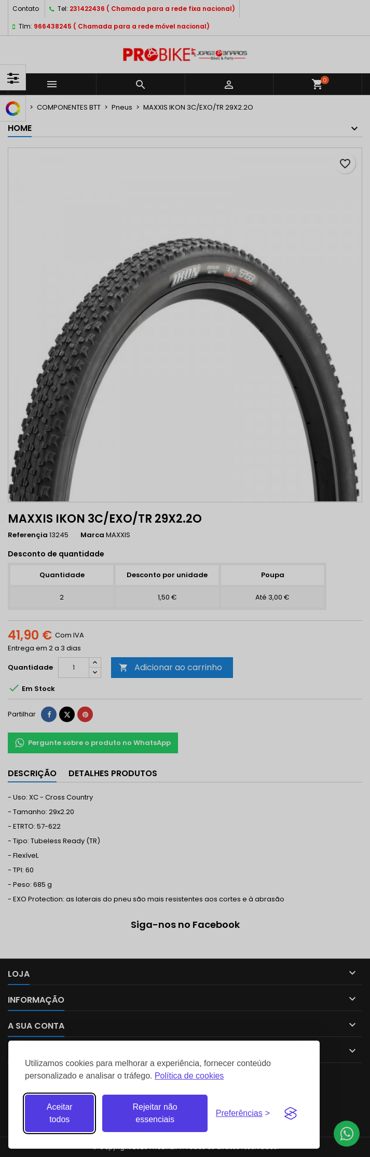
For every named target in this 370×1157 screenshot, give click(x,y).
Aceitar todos (60, 1113)
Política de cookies (189, 1075)
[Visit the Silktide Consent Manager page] (290, 1113)
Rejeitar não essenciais (154, 1113)
